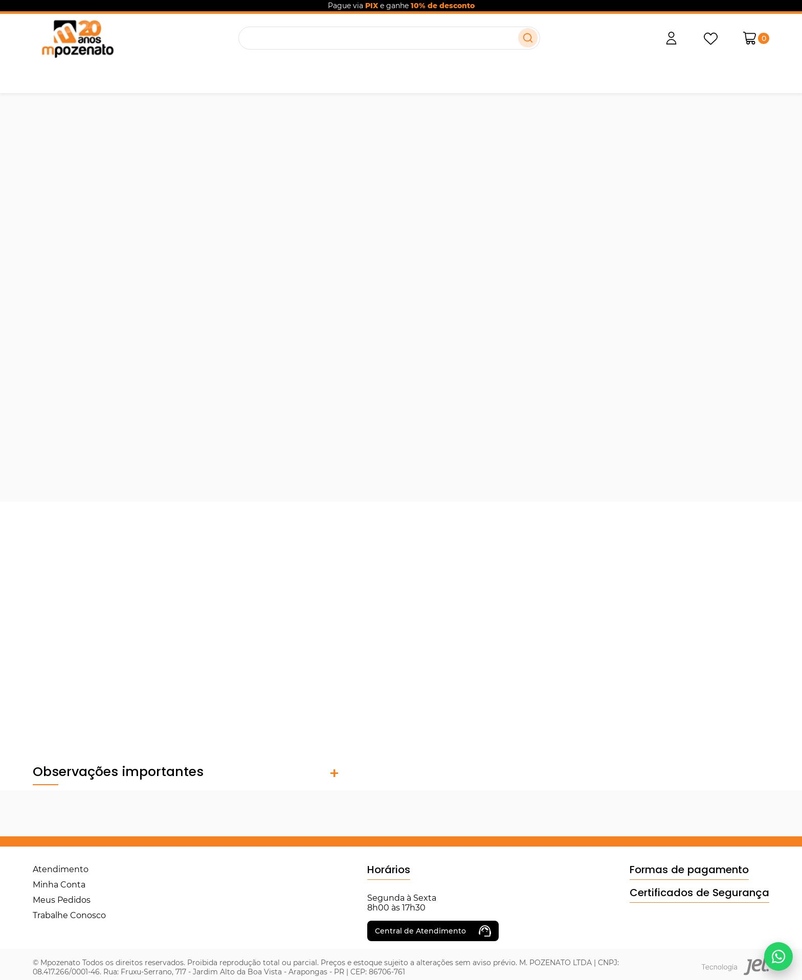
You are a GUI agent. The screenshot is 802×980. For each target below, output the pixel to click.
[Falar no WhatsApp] (778, 956)
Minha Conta (59, 885)
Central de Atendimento (433, 931)
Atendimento (60, 869)
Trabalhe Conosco (69, 915)
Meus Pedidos (62, 900)
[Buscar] (528, 38)
